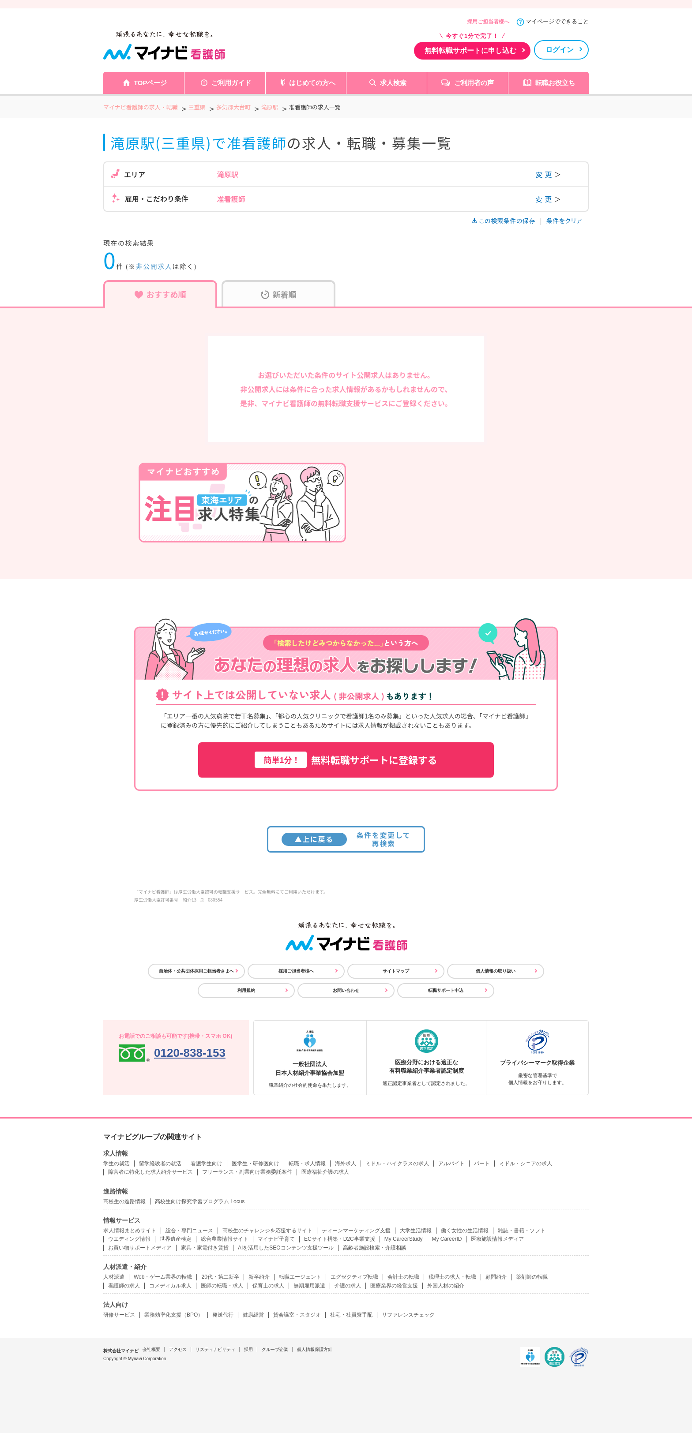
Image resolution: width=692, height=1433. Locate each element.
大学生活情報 (416, 1230)
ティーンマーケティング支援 (356, 1230)
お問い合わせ (346, 990)
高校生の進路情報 (124, 1201)
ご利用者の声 (474, 82)
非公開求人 (154, 266)
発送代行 (222, 1315)
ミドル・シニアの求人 (525, 1163)
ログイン (559, 49)
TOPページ (150, 82)
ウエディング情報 (129, 1239)
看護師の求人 (124, 1286)
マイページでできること (557, 21)
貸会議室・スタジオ (297, 1315)
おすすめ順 (160, 294)
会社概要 (151, 1349)
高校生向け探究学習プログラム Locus (199, 1201)
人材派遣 (113, 1277)
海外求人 (345, 1163)
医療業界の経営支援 (394, 1286)
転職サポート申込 (445, 990)
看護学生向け (206, 1163)
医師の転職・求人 (222, 1286)
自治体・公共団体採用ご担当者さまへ (196, 971)
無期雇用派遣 (309, 1286)
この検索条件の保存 (504, 220)
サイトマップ (396, 971)
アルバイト (451, 1163)
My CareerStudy (403, 1239)
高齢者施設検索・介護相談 (374, 1248)
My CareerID (447, 1239)
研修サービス (119, 1315)
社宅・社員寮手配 (351, 1315)
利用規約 (246, 990)
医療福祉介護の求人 (325, 1172)
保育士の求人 (268, 1286)
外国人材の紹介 (445, 1286)
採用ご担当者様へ (488, 22)
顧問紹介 (496, 1277)
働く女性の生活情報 (465, 1230)
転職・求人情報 (307, 1163)
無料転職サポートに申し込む (470, 50)
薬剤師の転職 (532, 1277)
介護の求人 (348, 1286)
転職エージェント (300, 1277)
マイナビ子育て (276, 1239)
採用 (248, 1349)
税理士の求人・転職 (452, 1277)
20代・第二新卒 (220, 1277)
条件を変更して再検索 (346, 839)
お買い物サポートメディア (140, 1248)
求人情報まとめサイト (129, 1230)
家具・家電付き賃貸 (205, 1248)
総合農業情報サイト (224, 1239)
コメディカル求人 (170, 1286)
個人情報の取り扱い (495, 971)
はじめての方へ (312, 82)
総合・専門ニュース (189, 1230)
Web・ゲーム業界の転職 (163, 1277)
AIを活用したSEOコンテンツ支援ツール (286, 1248)
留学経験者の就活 (160, 1163)
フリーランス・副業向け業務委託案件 (247, 1172)
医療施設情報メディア (497, 1239)
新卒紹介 (259, 1277)
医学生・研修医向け (255, 1163)
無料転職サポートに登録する (346, 760)
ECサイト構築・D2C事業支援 (339, 1239)
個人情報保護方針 (314, 1349)
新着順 (279, 294)
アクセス (178, 1349)
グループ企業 (275, 1349)
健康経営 (253, 1315)
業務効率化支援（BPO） (173, 1315)
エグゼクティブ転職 (354, 1277)
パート (482, 1163)
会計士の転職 (403, 1277)
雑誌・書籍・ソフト (521, 1230)
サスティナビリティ (215, 1349)
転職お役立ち (555, 82)
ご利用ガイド (231, 82)
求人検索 (393, 82)
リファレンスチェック (408, 1315)
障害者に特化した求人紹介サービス (150, 1172)
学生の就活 (116, 1163)
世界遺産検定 (176, 1239)
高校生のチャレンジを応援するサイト (267, 1230)
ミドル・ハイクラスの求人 (397, 1163)
